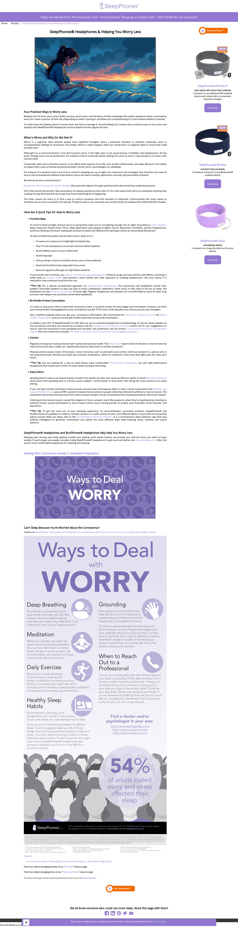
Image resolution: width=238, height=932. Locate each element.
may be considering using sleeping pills (85, 274)
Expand (28, 855)
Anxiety (68, 866)
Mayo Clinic (115, 343)
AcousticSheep (143, 439)
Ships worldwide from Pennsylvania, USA (69, 17)
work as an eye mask (62, 291)
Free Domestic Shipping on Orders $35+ (128, 17)
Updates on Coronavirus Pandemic (111, 325)
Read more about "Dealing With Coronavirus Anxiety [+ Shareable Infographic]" (71, 861)
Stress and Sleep (70, 871)
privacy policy (159, 921)
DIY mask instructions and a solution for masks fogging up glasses (103, 331)
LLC (154, 439)
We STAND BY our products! (177, 17)
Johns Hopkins (159, 224)
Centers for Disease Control (140, 314)
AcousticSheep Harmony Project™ (94, 416)
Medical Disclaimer (89, 878)
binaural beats (54, 277)
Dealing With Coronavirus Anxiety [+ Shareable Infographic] (61, 453)
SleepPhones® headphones (102, 285)
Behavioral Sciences (156, 377)
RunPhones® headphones (123, 362)
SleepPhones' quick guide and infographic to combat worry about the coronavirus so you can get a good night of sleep (95, 532)
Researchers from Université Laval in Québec (47, 185)
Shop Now (212, 107)
